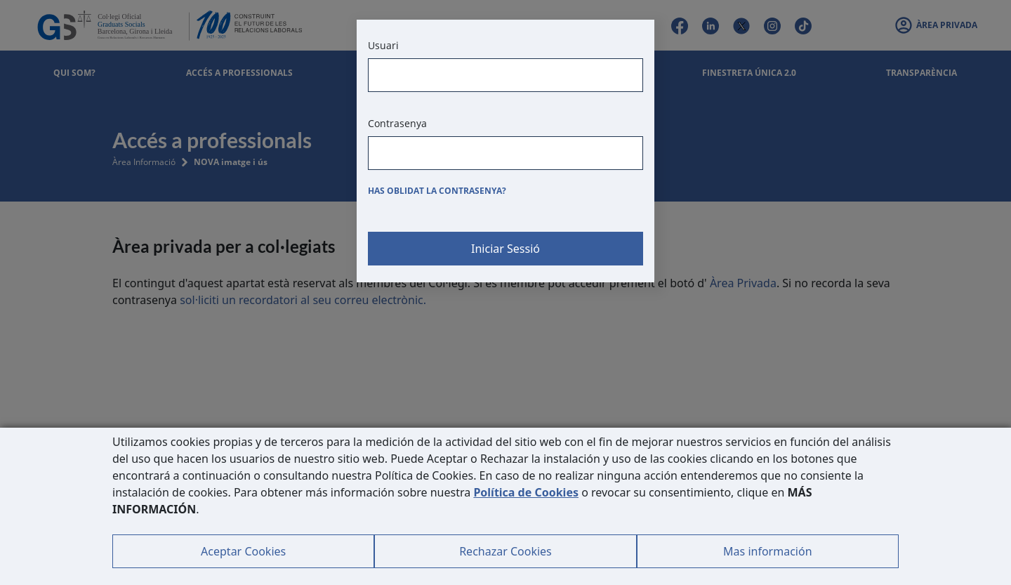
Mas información (767, 551)
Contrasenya (397, 123)
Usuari (383, 45)
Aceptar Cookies (243, 551)
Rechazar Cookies (505, 551)
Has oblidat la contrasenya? (437, 191)
